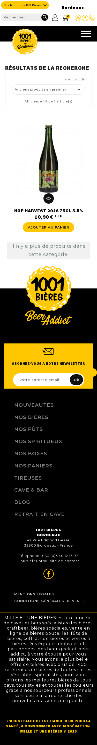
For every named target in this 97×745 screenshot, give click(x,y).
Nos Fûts (28, 429)
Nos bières (31, 417)
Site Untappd (78, 18)
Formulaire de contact (57, 561)
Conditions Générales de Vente (49, 601)
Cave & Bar (31, 490)
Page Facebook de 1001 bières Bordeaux (85, 18)
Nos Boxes (30, 453)
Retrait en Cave (39, 514)
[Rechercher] (25, 17)
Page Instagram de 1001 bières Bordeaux (92, 18)
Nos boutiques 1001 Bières (23, 5)
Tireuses (28, 478)
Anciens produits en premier (48, 89)
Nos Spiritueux (38, 441)
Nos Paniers (33, 466)
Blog (22, 502)
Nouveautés (34, 405)
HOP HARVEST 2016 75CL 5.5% (48, 210)
